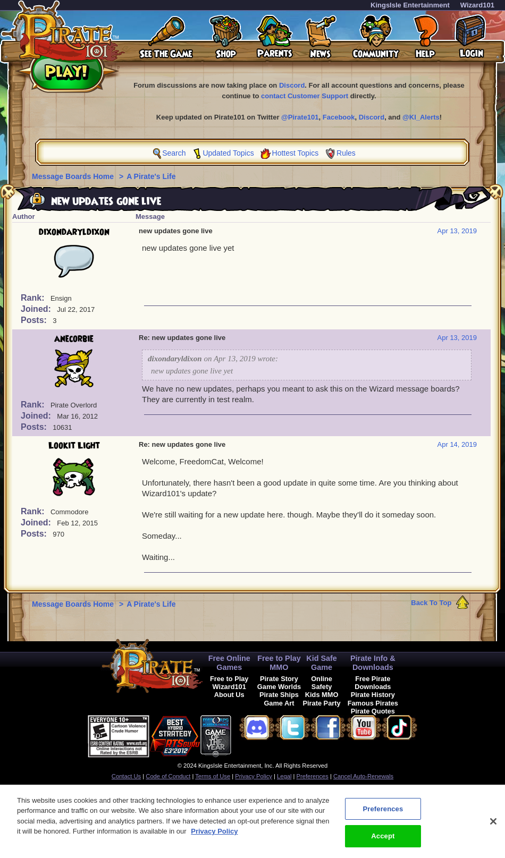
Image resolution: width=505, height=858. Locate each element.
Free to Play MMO (279, 663)
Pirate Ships (279, 695)
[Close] (493, 828)
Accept (382, 843)
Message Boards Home (74, 176)
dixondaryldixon (74, 232)
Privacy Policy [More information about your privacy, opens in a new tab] (214, 838)
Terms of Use (212, 776)
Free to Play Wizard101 (229, 683)
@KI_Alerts (421, 117)
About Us (229, 695)
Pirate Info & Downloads (372, 663)
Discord (292, 85)
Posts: (35, 320)
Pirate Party (322, 703)
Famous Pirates (373, 703)
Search (174, 153)
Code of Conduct (168, 776)
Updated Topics (228, 153)
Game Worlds (279, 687)
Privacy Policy (253, 776)
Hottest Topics (295, 153)
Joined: (37, 308)
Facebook (339, 117)
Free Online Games (229, 663)
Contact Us (126, 776)
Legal (284, 776)
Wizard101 (477, 5)
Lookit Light (74, 445)
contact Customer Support (304, 96)
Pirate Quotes (373, 711)
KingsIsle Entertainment (410, 5)
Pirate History (373, 695)
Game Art (279, 703)
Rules (346, 153)
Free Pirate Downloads (373, 683)
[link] (257, 734)
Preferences (313, 776)
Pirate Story (279, 679)
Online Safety (321, 683)
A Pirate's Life (151, 176)
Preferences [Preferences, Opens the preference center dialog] (383, 816)
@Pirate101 (300, 117)
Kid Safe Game (321, 663)
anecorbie (74, 339)
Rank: (34, 297)
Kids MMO (322, 695)
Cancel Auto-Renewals (363, 776)
